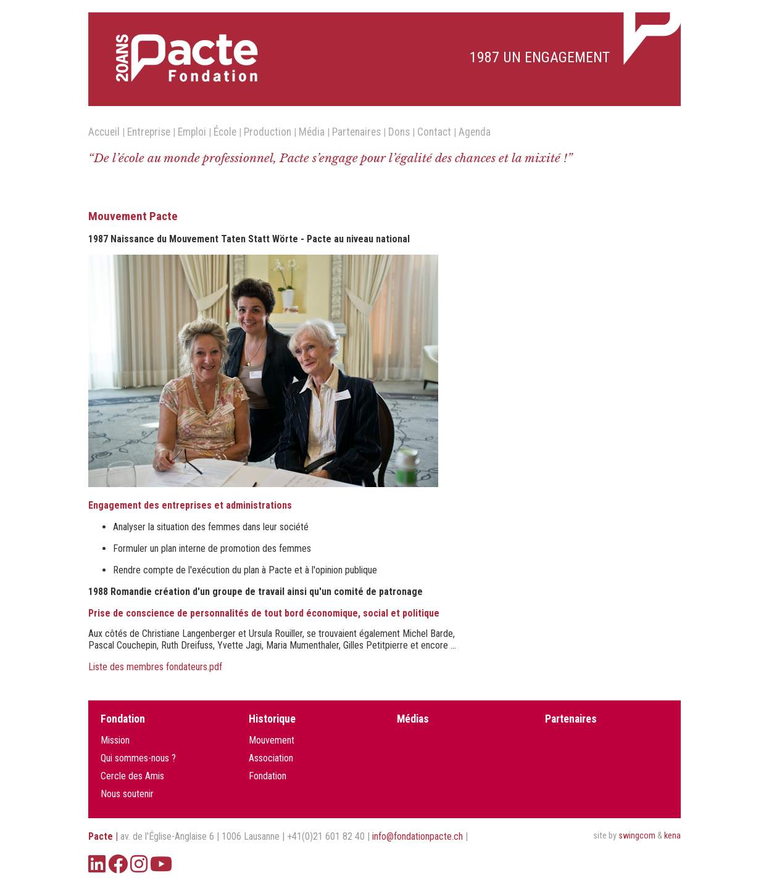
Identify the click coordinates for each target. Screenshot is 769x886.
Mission (115, 740)
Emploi (192, 132)
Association (271, 758)
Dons (399, 132)
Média (312, 132)
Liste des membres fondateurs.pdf (155, 667)
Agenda (475, 132)
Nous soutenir (127, 794)
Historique (272, 719)
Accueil (104, 132)
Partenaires (356, 132)
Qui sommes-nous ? (138, 758)
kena (672, 836)
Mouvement (271, 740)
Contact (434, 132)
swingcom (636, 836)
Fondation (123, 719)
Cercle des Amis (132, 776)
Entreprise (148, 132)
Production (267, 132)
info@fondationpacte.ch (417, 836)
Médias (413, 719)
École (225, 132)
